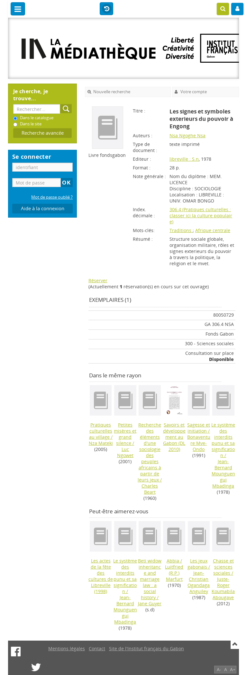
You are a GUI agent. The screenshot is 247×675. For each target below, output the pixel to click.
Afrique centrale (212, 230)
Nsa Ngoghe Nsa (187, 135)
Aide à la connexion (42, 208)
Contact (97, 648)
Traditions (181, 230)
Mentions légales (66, 648)
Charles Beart (150, 489)
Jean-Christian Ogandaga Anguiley (199, 582)
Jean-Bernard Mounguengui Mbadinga (223, 473)
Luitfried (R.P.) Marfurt (174, 573)
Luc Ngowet (125, 452)
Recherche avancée (43, 133)
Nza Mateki (101, 443)
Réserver (97, 280)
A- (219, 669)
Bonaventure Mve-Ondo (198, 443)
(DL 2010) (174, 437)
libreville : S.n (184, 159)
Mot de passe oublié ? (52, 197)
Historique (106, 9)
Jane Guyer (149, 603)
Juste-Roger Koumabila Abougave (223, 588)
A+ (232, 669)
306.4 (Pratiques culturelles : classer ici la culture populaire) (200, 215)
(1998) (100, 576)
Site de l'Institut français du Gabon (146, 648)
